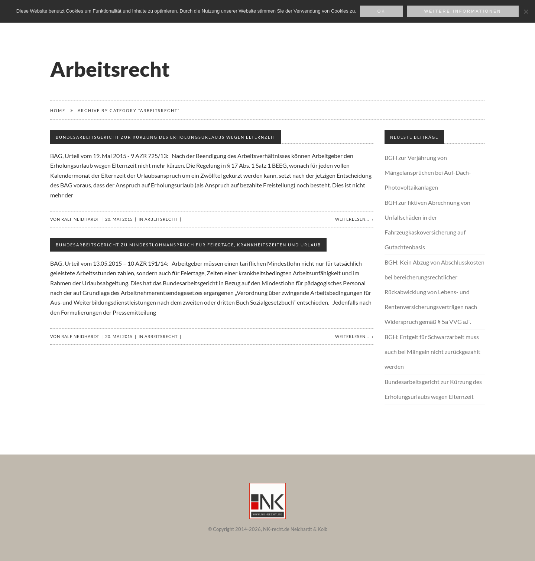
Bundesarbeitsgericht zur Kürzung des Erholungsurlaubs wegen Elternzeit (166, 137)
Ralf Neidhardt (80, 219)
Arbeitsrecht (161, 219)
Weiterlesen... (352, 219)
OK (381, 11)
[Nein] (525, 11)
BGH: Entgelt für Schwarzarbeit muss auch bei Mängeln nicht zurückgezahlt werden (432, 351)
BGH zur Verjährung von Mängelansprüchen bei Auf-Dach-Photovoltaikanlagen (428, 172)
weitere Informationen (463, 11)
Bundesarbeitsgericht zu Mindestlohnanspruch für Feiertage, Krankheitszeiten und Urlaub (188, 244)
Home (57, 110)
